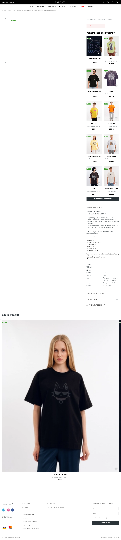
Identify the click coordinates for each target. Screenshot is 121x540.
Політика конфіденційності (30, 521)
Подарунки (73, 6)
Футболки (30, 10)
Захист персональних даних (30, 528)
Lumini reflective (94, 58)
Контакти (25, 518)
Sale (82, 6)
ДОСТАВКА (25, 507)
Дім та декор (52, 6)
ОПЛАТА (24, 511)
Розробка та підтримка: (110, 537)
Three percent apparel (111, 189)
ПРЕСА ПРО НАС (51, 511)
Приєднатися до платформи (55, 507)
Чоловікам (40, 6)
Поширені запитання (28, 514)
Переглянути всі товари (103, 199)
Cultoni (111, 91)
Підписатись (105, 523)
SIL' (111, 58)
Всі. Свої (4, 10)
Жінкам (30, 6)
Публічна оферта (27, 525)
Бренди (90, 6)
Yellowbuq (111, 156)
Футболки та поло (22, 10)
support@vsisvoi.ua (8, 2)
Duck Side (94, 124)
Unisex (9, 10)
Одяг (14, 10)
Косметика (62, 6)
